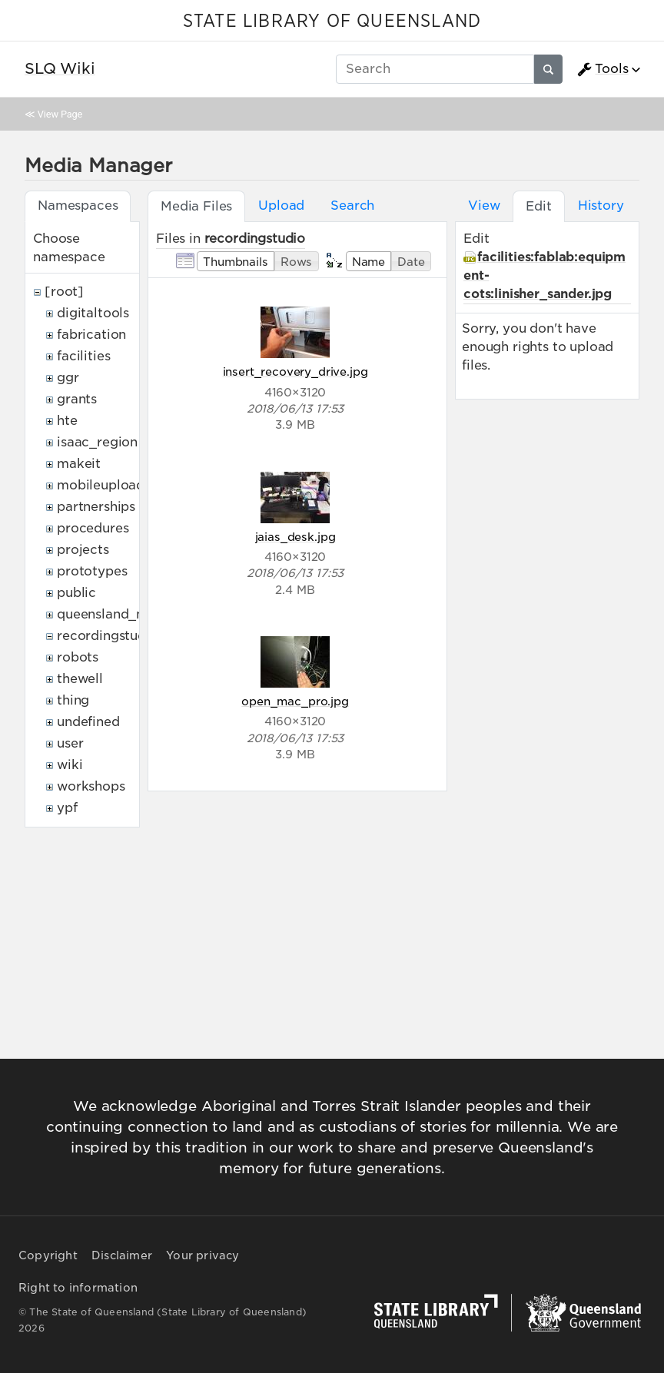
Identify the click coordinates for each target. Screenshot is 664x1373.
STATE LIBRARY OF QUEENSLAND (332, 21)
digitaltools (93, 313)
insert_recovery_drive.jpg (295, 371)
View (484, 205)
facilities (83, 356)
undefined (88, 722)
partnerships (96, 506)
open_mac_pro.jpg (294, 701)
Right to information (78, 1288)
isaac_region (97, 442)
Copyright (48, 1255)
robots (77, 657)
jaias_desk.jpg (295, 536)
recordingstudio (107, 635)
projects (83, 549)
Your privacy (202, 1255)
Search (352, 205)
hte (67, 420)
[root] (64, 291)
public (76, 592)
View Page (60, 114)
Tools (602, 69)
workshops (91, 786)
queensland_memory (123, 614)
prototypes (92, 571)
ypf (67, 808)
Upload (281, 205)
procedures (92, 528)
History (601, 205)
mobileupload (100, 485)
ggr (68, 377)
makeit (79, 463)
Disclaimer (121, 1255)
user (70, 743)
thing (73, 700)
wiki (69, 765)
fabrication (91, 334)
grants (77, 399)
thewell (80, 679)
